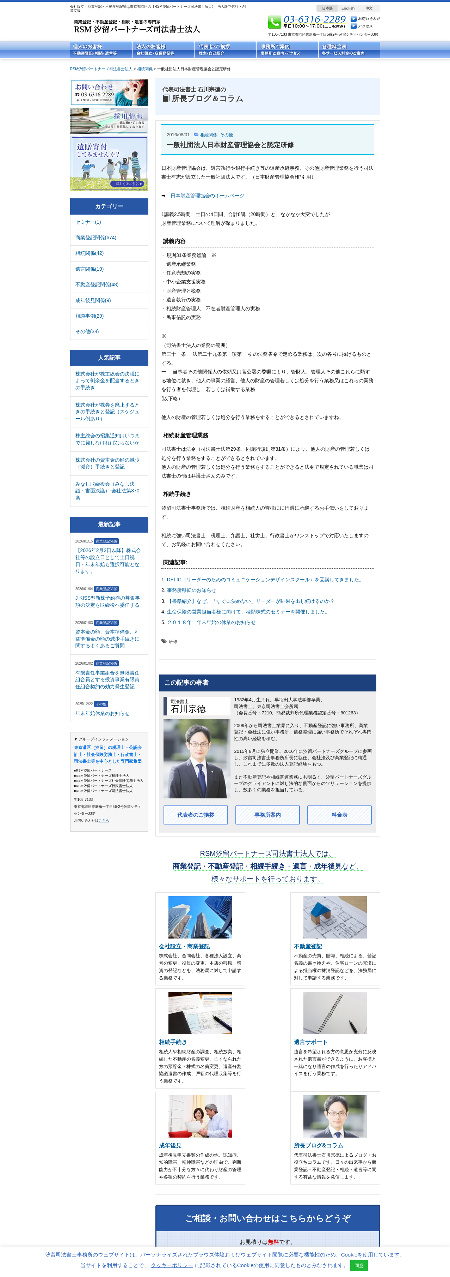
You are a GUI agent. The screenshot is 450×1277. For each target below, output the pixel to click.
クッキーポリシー (172, 1265)
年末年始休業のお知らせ (102, 713)
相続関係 (209, 134)
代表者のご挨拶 (196, 815)
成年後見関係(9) (93, 300)
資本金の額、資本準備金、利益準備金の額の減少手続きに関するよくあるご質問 (107, 638)
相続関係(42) (89, 253)
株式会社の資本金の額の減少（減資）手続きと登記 (107, 463)
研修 (173, 641)
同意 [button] (359, 1265)
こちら (104, 820)
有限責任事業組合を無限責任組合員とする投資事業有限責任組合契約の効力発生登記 (107, 679)
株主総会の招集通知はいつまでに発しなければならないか (107, 439)
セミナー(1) (88, 222)
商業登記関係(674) (96, 237)
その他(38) (87, 331)
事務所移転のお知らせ (191, 590)
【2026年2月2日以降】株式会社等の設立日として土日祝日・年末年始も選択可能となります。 (108, 560)
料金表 (339, 815)
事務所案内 (268, 815)
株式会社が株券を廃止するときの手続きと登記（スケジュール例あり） (107, 411)
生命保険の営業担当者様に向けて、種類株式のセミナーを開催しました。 (248, 611)
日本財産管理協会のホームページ (208, 195)
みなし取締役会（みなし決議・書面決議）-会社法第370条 (107, 490)
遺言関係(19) (89, 269)
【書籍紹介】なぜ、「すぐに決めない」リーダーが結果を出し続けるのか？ (251, 601)
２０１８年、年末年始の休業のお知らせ (211, 622)
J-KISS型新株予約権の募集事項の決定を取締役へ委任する (107, 601)
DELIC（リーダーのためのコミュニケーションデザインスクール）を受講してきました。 (265, 579)
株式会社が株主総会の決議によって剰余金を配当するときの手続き (107, 380)
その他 (228, 134)
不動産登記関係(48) (97, 284)
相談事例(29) (89, 316)
